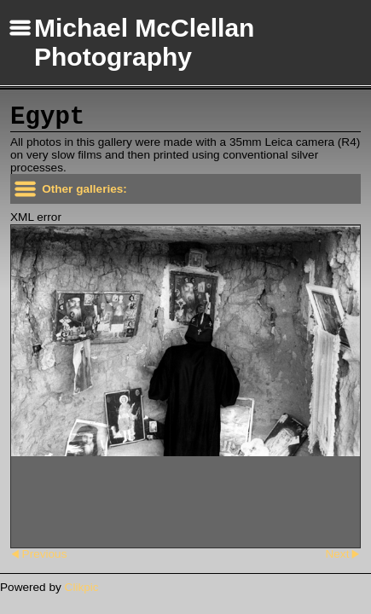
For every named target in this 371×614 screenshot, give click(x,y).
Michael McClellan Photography (144, 42)
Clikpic (82, 587)
